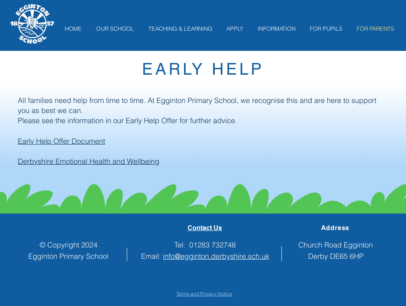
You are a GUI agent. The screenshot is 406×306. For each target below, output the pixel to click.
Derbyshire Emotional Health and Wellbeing (88, 161)
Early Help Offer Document (61, 141)
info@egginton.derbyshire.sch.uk (216, 256)
